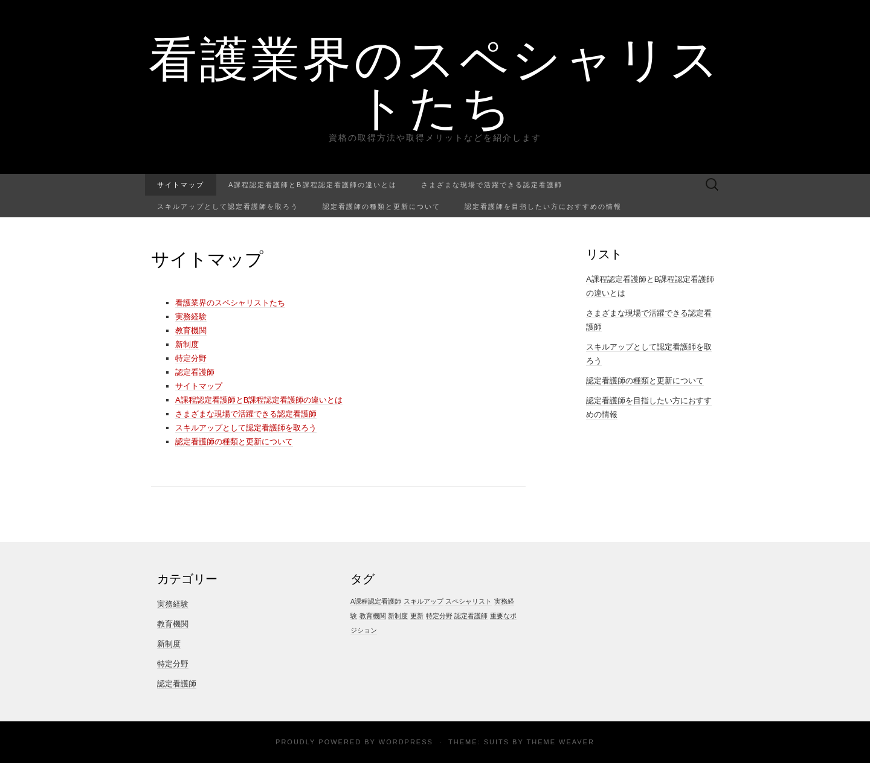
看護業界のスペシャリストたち (435, 81)
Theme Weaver (560, 741)
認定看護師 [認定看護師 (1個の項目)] (471, 615)
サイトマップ (180, 184)
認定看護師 (194, 372)
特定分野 (191, 358)
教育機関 (191, 330)
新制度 (187, 344)
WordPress (406, 741)
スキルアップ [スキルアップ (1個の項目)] (423, 601)
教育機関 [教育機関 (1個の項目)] (372, 615)
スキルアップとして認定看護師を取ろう (227, 206)
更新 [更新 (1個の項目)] (417, 615)
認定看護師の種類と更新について (381, 206)
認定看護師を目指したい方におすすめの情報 (543, 206)
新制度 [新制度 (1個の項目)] (398, 615)
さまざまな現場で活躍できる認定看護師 (491, 184)
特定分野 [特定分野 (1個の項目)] (439, 615)
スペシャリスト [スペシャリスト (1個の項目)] (468, 601)
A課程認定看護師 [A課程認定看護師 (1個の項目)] (375, 601)
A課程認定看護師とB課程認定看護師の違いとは (312, 184)
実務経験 (191, 316)
